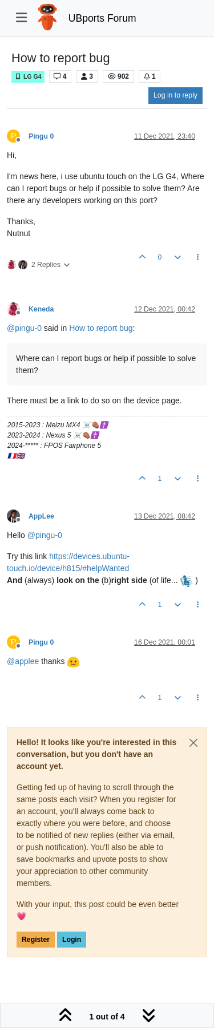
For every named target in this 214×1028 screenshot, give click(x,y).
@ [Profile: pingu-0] (24, 328)
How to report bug (100, 328)
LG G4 (28, 76)
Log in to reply (175, 95)
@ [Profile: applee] (23, 661)
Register (36, 940)
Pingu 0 (41, 136)
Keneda (41, 309)
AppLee (41, 516)
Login (71, 940)
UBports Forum (102, 18)
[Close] (193, 742)
